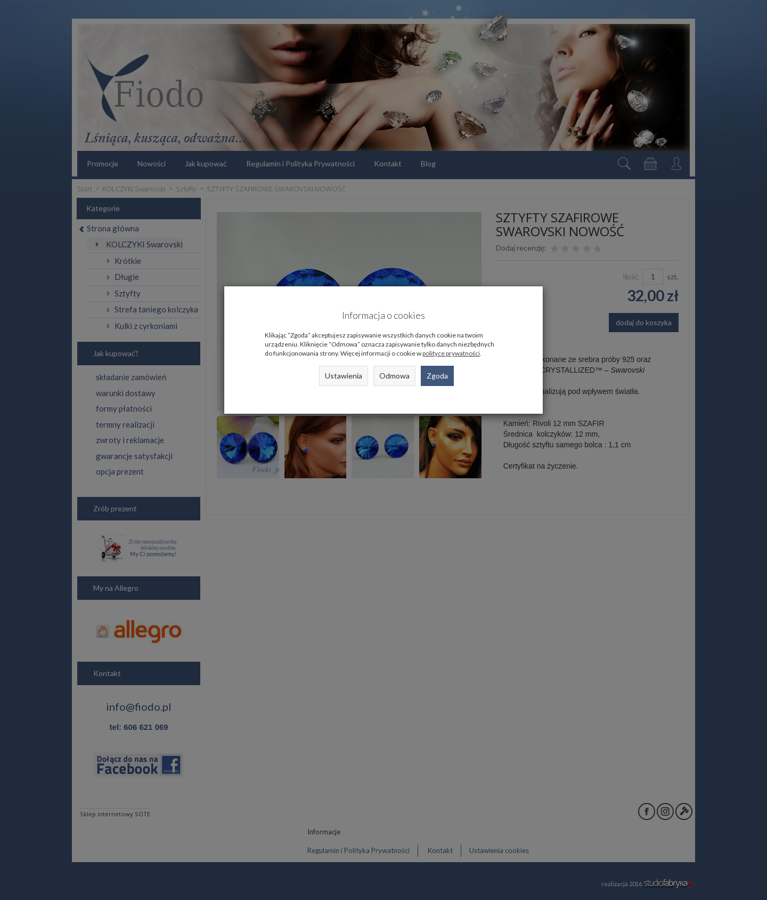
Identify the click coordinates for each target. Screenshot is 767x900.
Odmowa (394, 375)
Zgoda (437, 375)
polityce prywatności (451, 353)
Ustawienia (343, 375)
